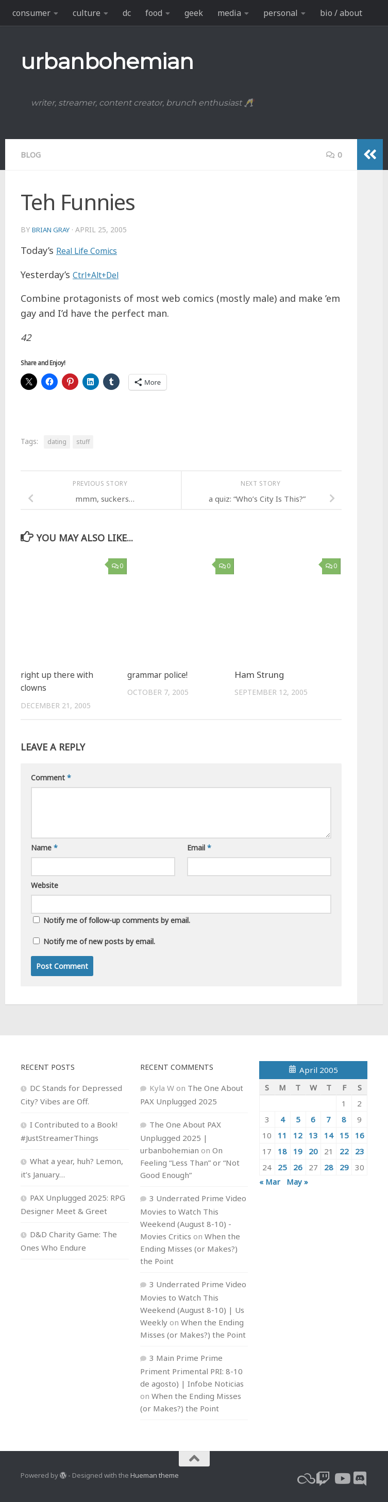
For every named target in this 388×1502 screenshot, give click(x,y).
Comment (51, 777)
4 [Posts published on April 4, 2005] (282, 1119)
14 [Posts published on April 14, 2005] (328, 1135)
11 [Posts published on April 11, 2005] (282, 1135)
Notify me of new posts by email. (99, 941)
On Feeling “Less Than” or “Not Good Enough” (190, 1162)
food (153, 13)
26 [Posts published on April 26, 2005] (297, 1167)
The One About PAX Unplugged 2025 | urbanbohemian (180, 1137)
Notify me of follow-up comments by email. (116, 920)
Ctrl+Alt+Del (100, 274)
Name (44, 847)
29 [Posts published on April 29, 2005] (344, 1167)
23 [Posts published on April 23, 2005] (359, 1151)
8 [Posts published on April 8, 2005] (344, 1119)
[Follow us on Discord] (360, 1478)
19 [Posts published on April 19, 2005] (297, 1151)
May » (297, 1181)
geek (193, 13)
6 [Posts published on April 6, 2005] (313, 1119)
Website (44, 885)
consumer (31, 13)
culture (86, 13)
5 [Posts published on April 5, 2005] (298, 1119)
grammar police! (160, 674)
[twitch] (323, 1478)
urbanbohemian (107, 61)
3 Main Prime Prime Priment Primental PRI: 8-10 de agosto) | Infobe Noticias (192, 1370)
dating (56, 441)
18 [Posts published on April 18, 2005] (282, 1151)
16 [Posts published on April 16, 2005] (359, 1135)
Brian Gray (53, 229)
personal (280, 13)
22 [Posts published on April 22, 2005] (344, 1151)
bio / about (341, 13)
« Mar (269, 1181)
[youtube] (341, 1478)
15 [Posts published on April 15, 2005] (344, 1135)
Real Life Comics (92, 250)
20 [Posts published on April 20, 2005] (313, 1151)
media (229, 13)
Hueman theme (154, 1474)
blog (32, 154)
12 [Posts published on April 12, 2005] (297, 1135)
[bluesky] (304, 1478)
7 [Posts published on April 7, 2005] (328, 1119)
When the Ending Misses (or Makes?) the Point (190, 1248)
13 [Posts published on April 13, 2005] (313, 1135)
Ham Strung (259, 674)
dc (127, 13)
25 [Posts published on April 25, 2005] (282, 1167)
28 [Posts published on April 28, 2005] (328, 1167)
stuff (83, 441)
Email (199, 847)
